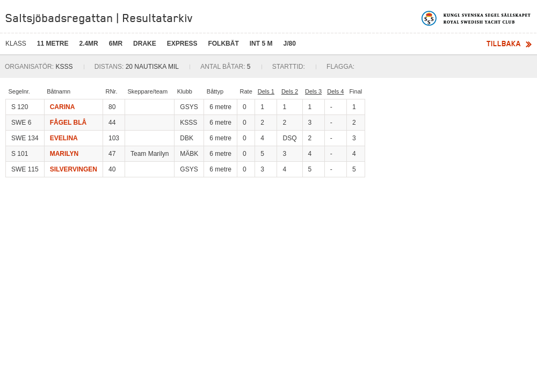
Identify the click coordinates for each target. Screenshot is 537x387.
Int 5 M (261, 43)
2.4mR (88, 43)
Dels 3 (313, 91)
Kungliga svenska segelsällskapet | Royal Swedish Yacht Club (477, 18)
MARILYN (64, 153)
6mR (115, 43)
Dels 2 (289, 91)
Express (182, 43)
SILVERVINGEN (73, 169)
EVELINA (64, 138)
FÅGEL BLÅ (68, 122)
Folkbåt (223, 43)
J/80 (289, 43)
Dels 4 (335, 91)
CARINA (62, 107)
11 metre (53, 43)
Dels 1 (266, 91)
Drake (144, 43)
